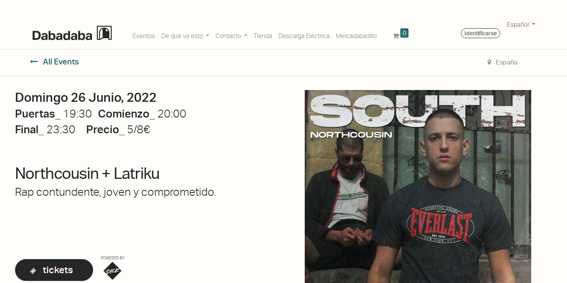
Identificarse (480, 33)
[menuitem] (143, 34)
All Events (54, 61)
